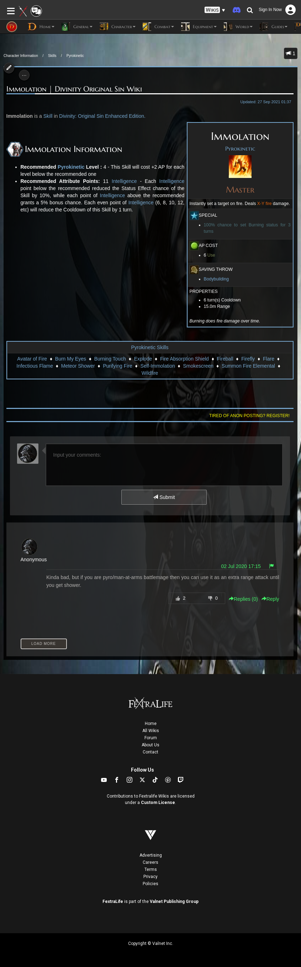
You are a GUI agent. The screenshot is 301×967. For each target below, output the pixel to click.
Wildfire (150, 373)
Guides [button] (273, 26)
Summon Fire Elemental (248, 366)
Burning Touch (110, 359)
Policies (150, 883)
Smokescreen (198, 366)
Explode (143, 359)
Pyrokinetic (75, 56)
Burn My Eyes (70, 359)
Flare (268, 359)
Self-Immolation (158, 366)
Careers (150, 862)
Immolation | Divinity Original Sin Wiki (74, 89)
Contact (150, 752)
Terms (150, 869)
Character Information (21, 56)
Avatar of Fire (32, 359)
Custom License (158, 802)
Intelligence (124, 181)
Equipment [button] (199, 26)
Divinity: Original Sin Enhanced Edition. (102, 116)
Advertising (150, 855)
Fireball (225, 359)
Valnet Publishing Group (174, 901)
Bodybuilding (216, 279)
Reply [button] (270, 599)
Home (151, 723)
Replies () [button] (243, 599)
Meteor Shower (78, 366)
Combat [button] (158, 26)
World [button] (238, 26)
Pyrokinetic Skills (149, 347)
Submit (164, 497)
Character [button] (118, 26)
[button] (215, 10)
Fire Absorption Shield (184, 359)
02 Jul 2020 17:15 (240, 566)
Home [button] (41, 26)
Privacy (150, 876)
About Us (150, 744)
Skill (48, 116)
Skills (52, 56)
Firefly (248, 359)
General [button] (77, 26)
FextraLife (112, 901)
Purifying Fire (117, 366)
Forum (150, 737)
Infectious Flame (34, 366)
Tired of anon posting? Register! (249, 415)
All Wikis (150, 730)
